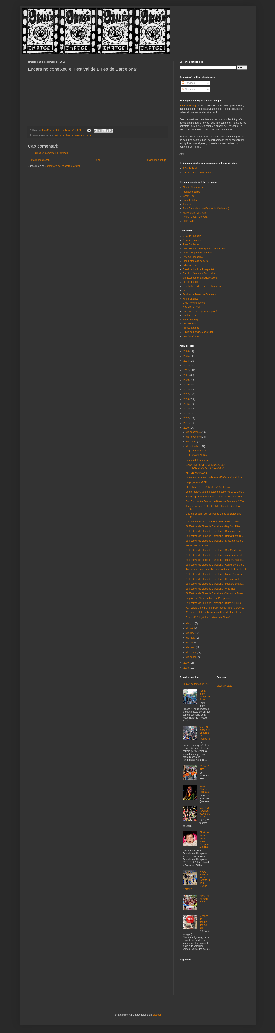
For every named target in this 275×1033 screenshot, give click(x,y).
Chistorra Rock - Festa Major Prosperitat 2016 (204, 840)
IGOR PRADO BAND (197, 545)
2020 (186, 380)
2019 (186, 384)
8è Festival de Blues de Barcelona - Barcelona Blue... (215, 531)
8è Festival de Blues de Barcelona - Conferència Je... (215, 564)
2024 (186, 360)
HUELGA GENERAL (197, 455)
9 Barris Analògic (192, 236)
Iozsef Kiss (189, 195)
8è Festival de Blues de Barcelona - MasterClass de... (215, 559)
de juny (190, 633)
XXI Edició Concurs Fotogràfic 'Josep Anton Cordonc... (215, 607)
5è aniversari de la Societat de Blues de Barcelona (213, 612)
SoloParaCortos (191, 336)
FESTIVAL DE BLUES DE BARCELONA (208, 487)
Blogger (157, 1014)
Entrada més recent (39, 160)
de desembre (193, 432)
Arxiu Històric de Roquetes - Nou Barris (204, 248)
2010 (186, 427)
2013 (186, 413)
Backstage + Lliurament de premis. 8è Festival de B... (215, 496)
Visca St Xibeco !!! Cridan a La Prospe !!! (204, 733)
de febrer (191, 652)
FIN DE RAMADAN (196, 472)
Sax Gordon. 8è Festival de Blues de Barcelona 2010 (215, 501)
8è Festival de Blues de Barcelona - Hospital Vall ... (213, 579)
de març (191, 647)
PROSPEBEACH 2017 (204, 899)
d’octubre (191, 441)
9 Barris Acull (190, 168)
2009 (186, 662)
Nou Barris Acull (191, 306)
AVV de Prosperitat (193, 256)
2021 (186, 375)
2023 (186, 365)
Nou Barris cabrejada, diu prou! (200, 311)
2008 (186, 667)
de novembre (193, 436)
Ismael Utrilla (190, 200)
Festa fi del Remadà (197, 460)
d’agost (190, 623)
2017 (186, 394)
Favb (185, 290)
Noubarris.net (190, 315)
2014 (186, 408)
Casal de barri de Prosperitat (198, 269)
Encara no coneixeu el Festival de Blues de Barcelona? (216, 569)
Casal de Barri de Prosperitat (198, 172)
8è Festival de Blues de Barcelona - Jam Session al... (215, 555)
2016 (186, 399)
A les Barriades (191, 244)
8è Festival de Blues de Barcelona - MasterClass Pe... (215, 574)
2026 (186, 351)
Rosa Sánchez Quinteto (204, 789)
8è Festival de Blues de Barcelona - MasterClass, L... (215, 583)
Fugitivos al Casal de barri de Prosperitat (208, 598)
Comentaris (190, 89)
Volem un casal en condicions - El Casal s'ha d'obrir (214, 477)
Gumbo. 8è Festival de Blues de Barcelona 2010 (212, 521)
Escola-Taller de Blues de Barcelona (202, 286)
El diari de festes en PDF (196, 684)
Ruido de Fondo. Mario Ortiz (198, 332)
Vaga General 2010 (196, 450)
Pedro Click (189, 220)
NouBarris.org (190, 319)
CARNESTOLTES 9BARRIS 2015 (204, 812)
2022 (186, 370)
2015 (186, 403)
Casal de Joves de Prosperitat (199, 273)
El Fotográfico (190, 281)
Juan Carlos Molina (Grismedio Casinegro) (206, 208)
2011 (186, 423)
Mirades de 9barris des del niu (203, 922)
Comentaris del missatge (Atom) (62, 166)
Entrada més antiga (155, 160)
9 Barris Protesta (192, 240)
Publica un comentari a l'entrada (50, 152)
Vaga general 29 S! (196, 482)
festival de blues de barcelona (69, 135)
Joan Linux (189, 204)
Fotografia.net (190, 298)
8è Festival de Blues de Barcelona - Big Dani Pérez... (215, 526)
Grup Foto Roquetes (194, 302)
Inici (97, 160)
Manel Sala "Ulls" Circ (195, 212)
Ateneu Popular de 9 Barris (197, 252)
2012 (186, 418)
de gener (191, 657)
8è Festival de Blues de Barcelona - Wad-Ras (210, 588)
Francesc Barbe (191, 191)
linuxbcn (89, 135)
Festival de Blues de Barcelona (200, 294)
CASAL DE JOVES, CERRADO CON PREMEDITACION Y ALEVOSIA (206, 466)
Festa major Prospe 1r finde (204, 695)
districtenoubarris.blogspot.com (200, 277)
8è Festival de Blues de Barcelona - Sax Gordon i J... (214, 550)
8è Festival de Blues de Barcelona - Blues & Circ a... (214, 603)
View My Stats (224, 685)
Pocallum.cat (190, 323)
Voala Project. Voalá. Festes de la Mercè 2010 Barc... (215, 491)
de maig (191, 637)
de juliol (190, 628)
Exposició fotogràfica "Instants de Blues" (208, 617)
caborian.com (190, 265)
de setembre (193, 446)
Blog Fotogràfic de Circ (195, 261)
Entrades (188, 82)
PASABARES (204, 768)
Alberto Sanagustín (193, 187)
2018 (186, 389)
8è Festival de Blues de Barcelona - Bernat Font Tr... (214, 536)
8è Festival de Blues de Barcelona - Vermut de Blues (214, 593)
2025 (186, 356)
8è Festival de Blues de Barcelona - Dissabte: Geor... (214, 540)
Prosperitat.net (191, 327)
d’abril (189, 642)
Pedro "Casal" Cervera (195, 216)
